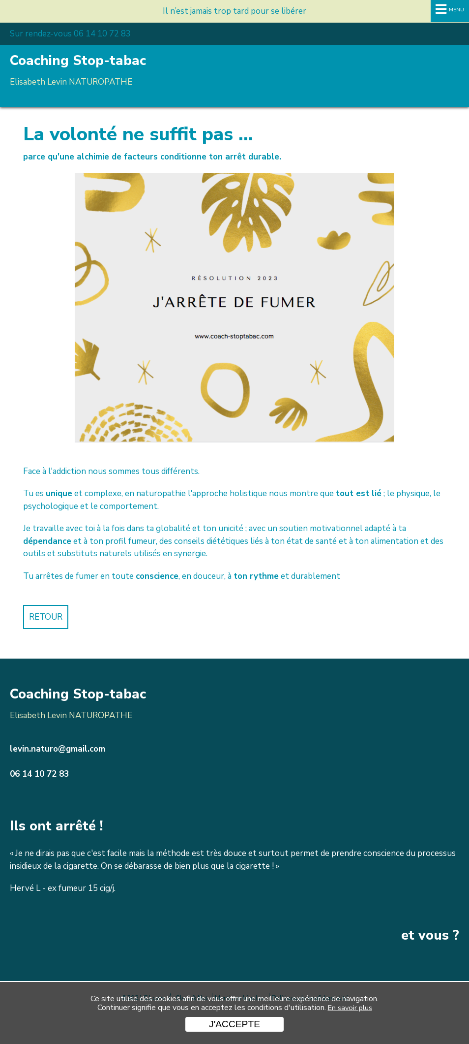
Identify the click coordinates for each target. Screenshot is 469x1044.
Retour (45, 617)
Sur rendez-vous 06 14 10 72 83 (70, 33)
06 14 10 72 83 (39, 774)
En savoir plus (350, 1007)
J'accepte (234, 1024)
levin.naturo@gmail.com (57, 749)
